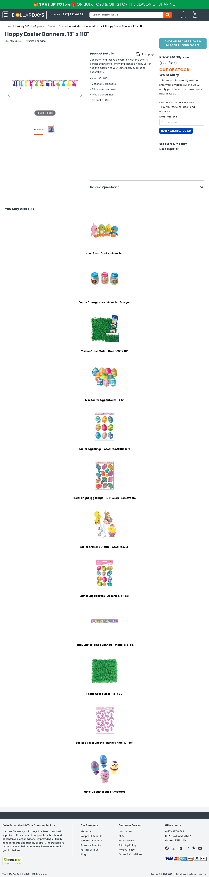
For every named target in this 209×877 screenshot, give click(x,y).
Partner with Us (89, 849)
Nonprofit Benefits (91, 836)
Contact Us (125, 831)
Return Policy (126, 840)
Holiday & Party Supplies (30, 26)
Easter (52, 26)
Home (8, 26)
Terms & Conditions (130, 854)
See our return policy (173, 144)
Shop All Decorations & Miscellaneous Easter (183, 43)
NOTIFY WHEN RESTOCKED (176, 131)
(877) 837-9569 (174, 831)
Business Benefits (90, 845)
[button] (182, 14)
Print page (148, 54)
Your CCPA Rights (10, 874)
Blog (83, 854)
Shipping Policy (127, 845)
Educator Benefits (91, 840)
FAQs (122, 836)
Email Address (168, 116)
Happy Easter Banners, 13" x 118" (124, 26)
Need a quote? (169, 149)
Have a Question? (106, 187)
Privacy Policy (127, 849)
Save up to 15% (105, 4)
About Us (85, 831)
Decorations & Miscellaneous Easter (80, 26)
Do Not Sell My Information (35, 874)
